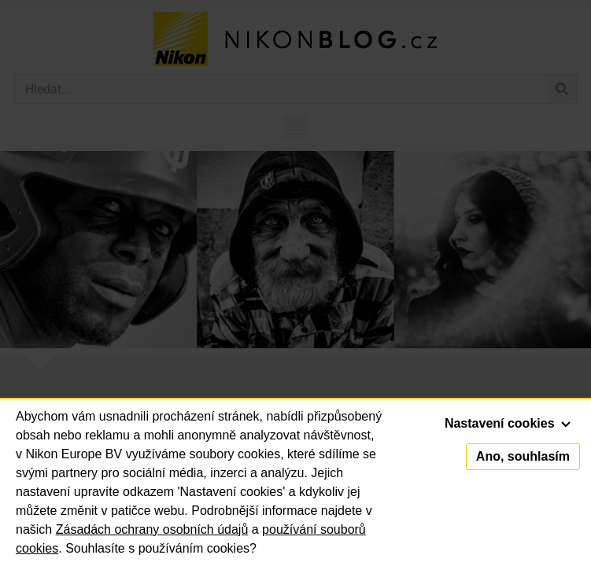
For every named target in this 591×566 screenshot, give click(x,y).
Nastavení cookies (508, 423)
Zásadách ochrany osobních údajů (152, 529)
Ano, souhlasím (523, 456)
